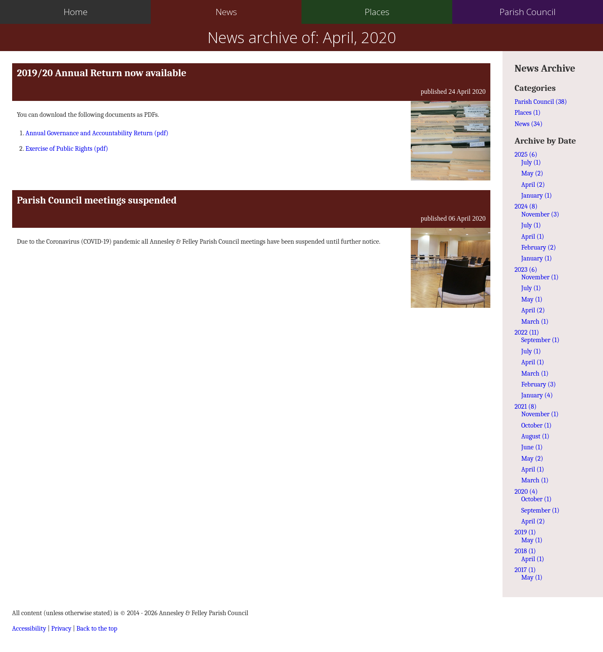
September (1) (540, 340)
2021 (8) (526, 406)
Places (377, 12)
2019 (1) (525, 532)
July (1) (531, 162)
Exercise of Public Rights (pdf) (67, 148)
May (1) (532, 299)
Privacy (61, 628)
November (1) (540, 277)
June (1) (532, 447)
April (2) (533, 184)
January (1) (536, 195)
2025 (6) (526, 154)
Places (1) (528, 112)
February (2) (538, 247)
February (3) (538, 384)
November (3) (540, 214)
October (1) (536, 425)
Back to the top (97, 628)
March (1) (535, 321)
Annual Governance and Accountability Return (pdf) (97, 133)
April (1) (532, 236)
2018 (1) (525, 551)
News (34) (529, 124)
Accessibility (29, 628)
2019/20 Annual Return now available (101, 73)
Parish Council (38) (541, 102)
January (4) (537, 395)
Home (76, 12)
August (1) (535, 436)
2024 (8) (526, 206)
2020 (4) (526, 491)
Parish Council (528, 12)
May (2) (532, 173)
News (226, 12)
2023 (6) (526, 269)
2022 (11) (527, 332)
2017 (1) (525, 570)
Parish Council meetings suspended (97, 200)
